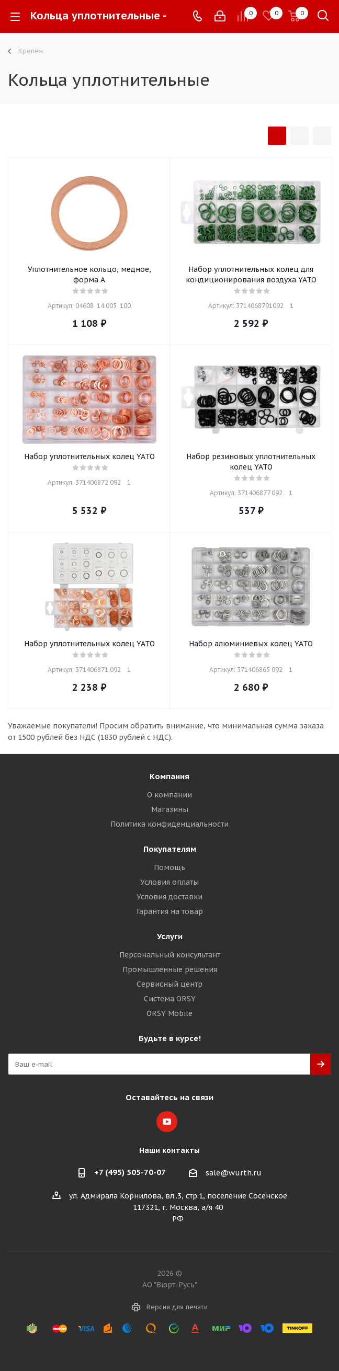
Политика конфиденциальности (169, 824)
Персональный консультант (169, 954)
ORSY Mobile (169, 1013)
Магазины (169, 809)
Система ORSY (170, 998)
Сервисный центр (169, 984)
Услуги (170, 936)
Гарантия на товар (170, 911)
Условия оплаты (169, 882)
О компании (169, 794)
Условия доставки (169, 896)
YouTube (166, 1121)
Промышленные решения (169, 969)
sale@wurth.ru (234, 1173)
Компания (169, 776)
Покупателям (169, 849)
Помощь (169, 867)
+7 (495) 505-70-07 (130, 1172)
